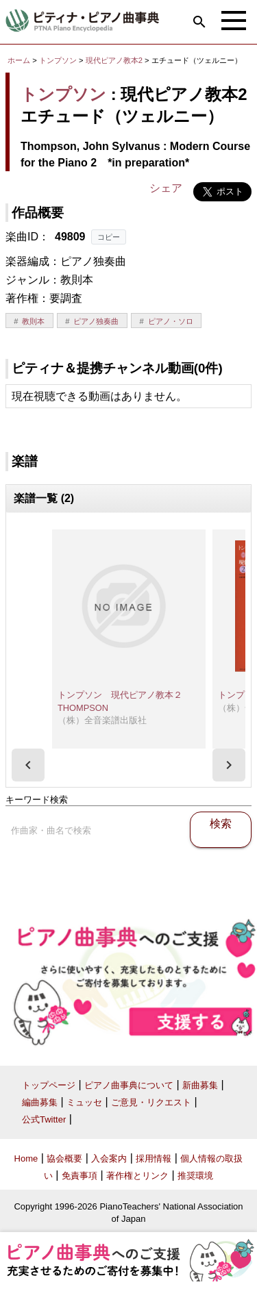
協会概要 (64, 1158)
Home (26, 1158)
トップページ (48, 1085)
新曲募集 (200, 1085)
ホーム (19, 60)
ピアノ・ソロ (170, 321)
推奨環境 (195, 1175)
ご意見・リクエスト (151, 1102)
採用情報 (153, 1158)
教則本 (33, 321)
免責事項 (79, 1175)
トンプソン (58, 60)
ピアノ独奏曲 (96, 321)
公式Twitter (44, 1119)
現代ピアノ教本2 (115, 60)
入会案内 (109, 1158)
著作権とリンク (137, 1175)
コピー (108, 237)
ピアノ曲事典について (128, 1085)
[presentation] (28, 765)
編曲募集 (40, 1102)
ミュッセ (84, 1102)
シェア (165, 188)
